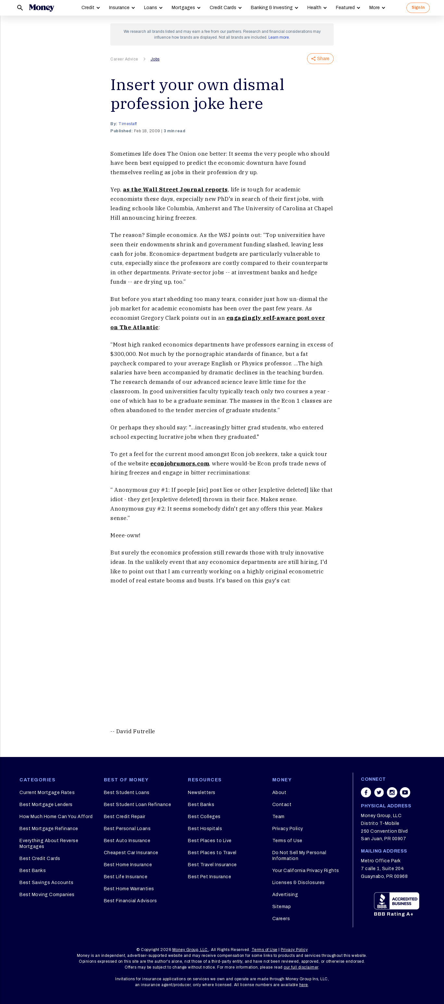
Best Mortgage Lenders (46, 804)
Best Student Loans (127, 792)
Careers (281, 918)
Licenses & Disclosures (298, 882)
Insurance (119, 7)
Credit (87, 7)
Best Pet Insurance (209, 876)
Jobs (155, 59)
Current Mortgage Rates (47, 792)
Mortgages (183, 7)
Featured (345, 7)
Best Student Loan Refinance (137, 804)
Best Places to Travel (212, 852)
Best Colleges (204, 816)
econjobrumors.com (179, 463)
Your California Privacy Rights (305, 870)
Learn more (278, 37)
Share (320, 58)
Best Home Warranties (129, 888)
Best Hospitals (205, 828)
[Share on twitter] (379, 792)
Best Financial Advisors (130, 900)
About (279, 792)
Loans (150, 7)
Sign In (418, 7)
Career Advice (124, 59)
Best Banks (32, 870)
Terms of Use (287, 840)
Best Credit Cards (39, 858)
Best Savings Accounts (46, 882)
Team (278, 816)
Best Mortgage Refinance (48, 828)
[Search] (20, 8)
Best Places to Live (210, 840)
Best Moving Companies (47, 894)
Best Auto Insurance (127, 840)
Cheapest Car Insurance (131, 852)
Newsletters (202, 792)
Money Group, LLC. (190, 949)
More (374, 7)
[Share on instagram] (392, 792)
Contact (282, 804)
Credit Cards (223, 7)
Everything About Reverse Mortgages (48, 843)
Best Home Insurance (128, 864)
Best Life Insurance (126, 876)
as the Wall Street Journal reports (175, 189)
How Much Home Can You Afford (55, 816)
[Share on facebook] (366, 792)
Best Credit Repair (124, 816)
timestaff (127, 124)
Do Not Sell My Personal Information (299, 855)
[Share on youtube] (405, 792)
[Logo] (41, 8)
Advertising (285, 894)
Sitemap (281, 906)
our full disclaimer (301, 967)
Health (314, 7)
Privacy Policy (287, 828)
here (303, 985)
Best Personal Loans (127, 828)
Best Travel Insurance (212, 864)
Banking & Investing (272, 7)
